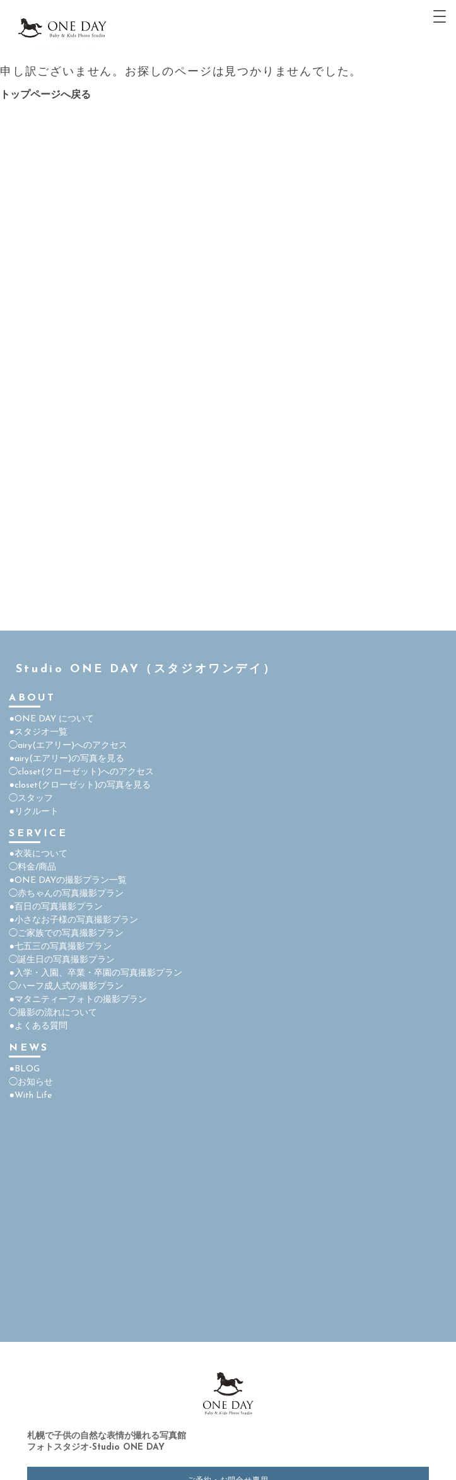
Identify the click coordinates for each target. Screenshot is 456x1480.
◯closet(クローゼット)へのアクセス (81, 772)
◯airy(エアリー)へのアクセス (68, 745)
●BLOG (24, 1069)
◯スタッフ (31, 798)
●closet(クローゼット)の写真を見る (79, 785)
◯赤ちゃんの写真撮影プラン (66, 894)
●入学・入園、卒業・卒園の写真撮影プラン (95, 973)
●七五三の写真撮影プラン (60, 947)
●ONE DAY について (51, 719)
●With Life (30, 1095)
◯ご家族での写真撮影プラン (66, 933)
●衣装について (38, 854)
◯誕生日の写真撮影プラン (62, 960)
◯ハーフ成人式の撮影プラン (66, 986)
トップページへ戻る (45, 95)
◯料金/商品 (32, 867)
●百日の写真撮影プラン (55, 907)
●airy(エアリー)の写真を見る (66, 759)
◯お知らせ (31, 1082)
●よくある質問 (38, 1026)
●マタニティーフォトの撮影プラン (77, 1000)
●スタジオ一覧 (38, 732)
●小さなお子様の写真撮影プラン (73, 920)
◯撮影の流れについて (53, 1013)
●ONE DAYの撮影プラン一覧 (67, 880)
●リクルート (33, 812)
